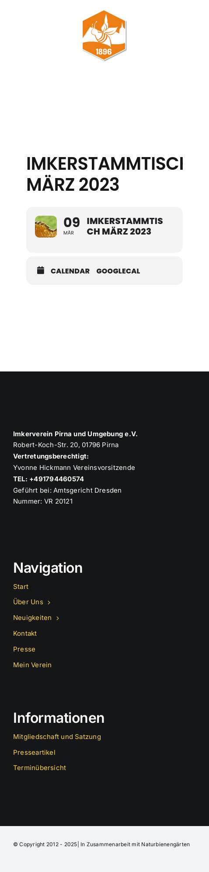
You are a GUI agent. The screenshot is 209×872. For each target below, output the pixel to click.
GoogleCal (118, 271)
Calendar (70, 271)
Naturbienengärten (165, 844)
